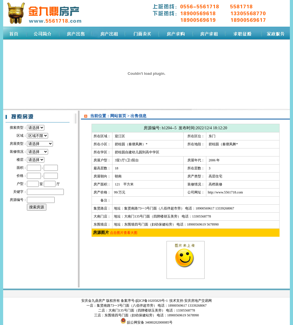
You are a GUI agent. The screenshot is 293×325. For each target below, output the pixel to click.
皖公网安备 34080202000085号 (149, 322)
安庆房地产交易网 (198, 301)
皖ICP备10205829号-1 (152, 301)
